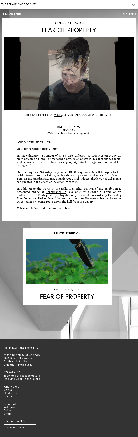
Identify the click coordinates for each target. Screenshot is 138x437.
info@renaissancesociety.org (22, 375)
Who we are (11, 386)
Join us (8, 396)
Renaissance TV (56, 192)
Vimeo (8, 413)
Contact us (11, 393)
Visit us (8, 390)
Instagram (10, 407)
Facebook (10, 404)
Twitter (8, 410)
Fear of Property (84, 172)
